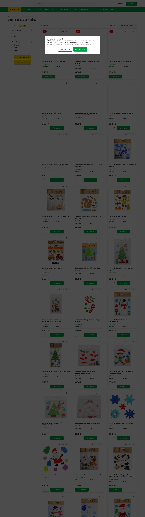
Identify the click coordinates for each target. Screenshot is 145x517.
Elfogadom (79, 49)
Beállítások (64, 49)
